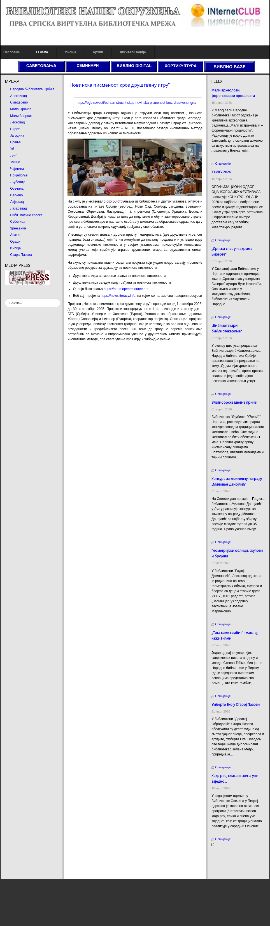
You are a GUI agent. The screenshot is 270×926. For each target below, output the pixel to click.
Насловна (11, 52)
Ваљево (16, 195)
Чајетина (17, 169)
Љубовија (17, 182)
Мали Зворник (21, 116)
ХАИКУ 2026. (221, 172)
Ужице (15, 162)
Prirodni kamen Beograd (229, 866)
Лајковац (17, 202)
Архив (98, 52)
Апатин (15, 235)
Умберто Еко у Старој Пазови (235, 704)
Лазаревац (18, 208)
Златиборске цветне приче (234, 402)
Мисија (70, 52)
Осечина (17, 188)
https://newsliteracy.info (118, 296)
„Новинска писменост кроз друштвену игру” (119, 85)
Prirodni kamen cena (226, 856)
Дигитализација (133, 52)
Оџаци (15, 241)
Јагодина (17, 135)
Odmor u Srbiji (221, 871)
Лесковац (17, 122)
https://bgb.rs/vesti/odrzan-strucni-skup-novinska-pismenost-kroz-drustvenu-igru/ (136, 103)
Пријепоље (18, 175)
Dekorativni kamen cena (229, 861)
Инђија (15, 248)
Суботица (17, 222)
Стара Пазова (21, 255)
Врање (15, 142)
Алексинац (18, 96)
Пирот (15, 129)
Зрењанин (18, 228)
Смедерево (19, 102)
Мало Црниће (20, 109)
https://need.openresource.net (126, 289)
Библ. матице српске (26, 215)
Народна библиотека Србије (32, 89)
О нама (42, 52)
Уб (12, 149)
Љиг (13, 155)
